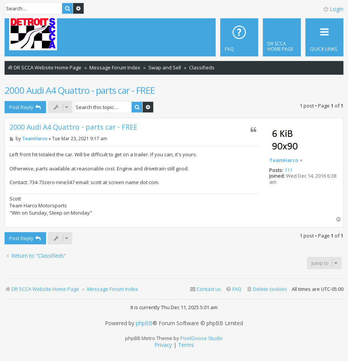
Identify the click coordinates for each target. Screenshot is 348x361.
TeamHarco (283, 160)
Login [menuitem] (333, 9)
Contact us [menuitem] (205, 289)
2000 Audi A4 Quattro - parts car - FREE (80, 90)
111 (288, 170)
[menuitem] (282, 37)
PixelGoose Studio (201, 338)
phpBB (144, 323)
